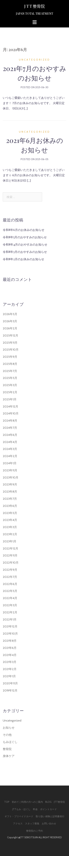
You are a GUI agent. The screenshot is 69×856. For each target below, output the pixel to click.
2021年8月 (10, 640)
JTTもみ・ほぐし (21, 809)
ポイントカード (48, 809)
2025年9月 (10, 356)
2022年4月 (10, 598)
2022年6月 (10, 584)
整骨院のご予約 (34, 830)
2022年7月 (10, 577)
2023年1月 (9, 541)
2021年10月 (10, 633)
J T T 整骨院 (34, 6)
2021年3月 (9, 662)
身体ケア (9, 756)
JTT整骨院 (59, 801)
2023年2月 (10, 534)
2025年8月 (10, 364)
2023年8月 (10, 491)
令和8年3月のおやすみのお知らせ (25, 252)
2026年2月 (10, 328)
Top (6, 801)
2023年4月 (10, 520)
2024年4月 (10, 442)
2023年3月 (10, 527)
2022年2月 (10, 612)
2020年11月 (10, 683)
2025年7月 (10, 371)
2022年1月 (10, 619)
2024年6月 (10, 435)
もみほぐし (10, 742)
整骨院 (7, 749)
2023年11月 (10, 470)
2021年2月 (10, 669)
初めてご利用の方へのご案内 (27, 801)
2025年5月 (10, 378)
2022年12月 (10, 548)
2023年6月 (10, 506)
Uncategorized (34, 59)
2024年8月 (10, 420)
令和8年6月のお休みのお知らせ (23, 230)
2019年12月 (10, 690)
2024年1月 (10, 463)
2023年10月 (10, 477)
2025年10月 (11, 349)
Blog (48, 801)
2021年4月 (10, 655)
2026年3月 (10, 321)
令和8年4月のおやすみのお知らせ (25, 244)
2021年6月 (10, 648)
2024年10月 (11, 413)
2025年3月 (10, 385)
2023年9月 (10, 484)
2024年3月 (10, 449)
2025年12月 (10, 335)
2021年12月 (10, 626)
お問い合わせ (49, 823)
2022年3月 (10, 605)
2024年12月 (10, 406)
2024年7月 (10, 427)
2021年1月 (9, 676)
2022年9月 (10, 569)
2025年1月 (10, 399)
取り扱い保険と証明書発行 (50, 816)
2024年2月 (10, 456)
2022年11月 (10, 555)
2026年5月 (10, 314)
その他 (7, 735)
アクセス (18, 823)
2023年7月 (10, 498)
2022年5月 (10, 591)
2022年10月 (11, 562)
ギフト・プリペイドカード (19, 816)
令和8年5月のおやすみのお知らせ (25, 237)
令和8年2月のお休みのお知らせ (23, 259)
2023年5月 (10, 513)
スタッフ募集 (32, 823)
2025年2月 (10, 392)
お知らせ (9, 727)
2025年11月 (10, 342)
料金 (35, 809)
